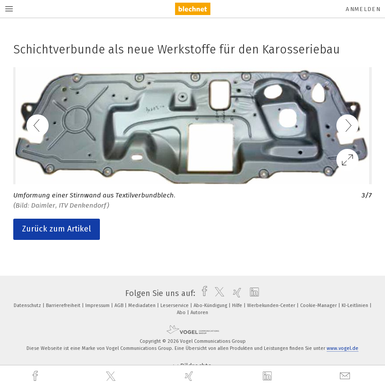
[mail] (346, 376)
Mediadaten (142, 305)
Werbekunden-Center (272, 305)
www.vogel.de (342, 348)
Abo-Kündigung (211, 305)
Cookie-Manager (319, 305)
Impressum (98, 305)
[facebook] (36, 376)
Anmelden (363, 9)
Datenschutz (28, 305)
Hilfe (238, 305)
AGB (119, 305)
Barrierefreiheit (64, 305)
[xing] (190, 376)
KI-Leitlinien (356, 305)
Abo (182, 312)
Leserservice (175, 305)
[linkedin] (268, 376)
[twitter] (112, 376)
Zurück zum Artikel (56, 229)
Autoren (199, 312)
